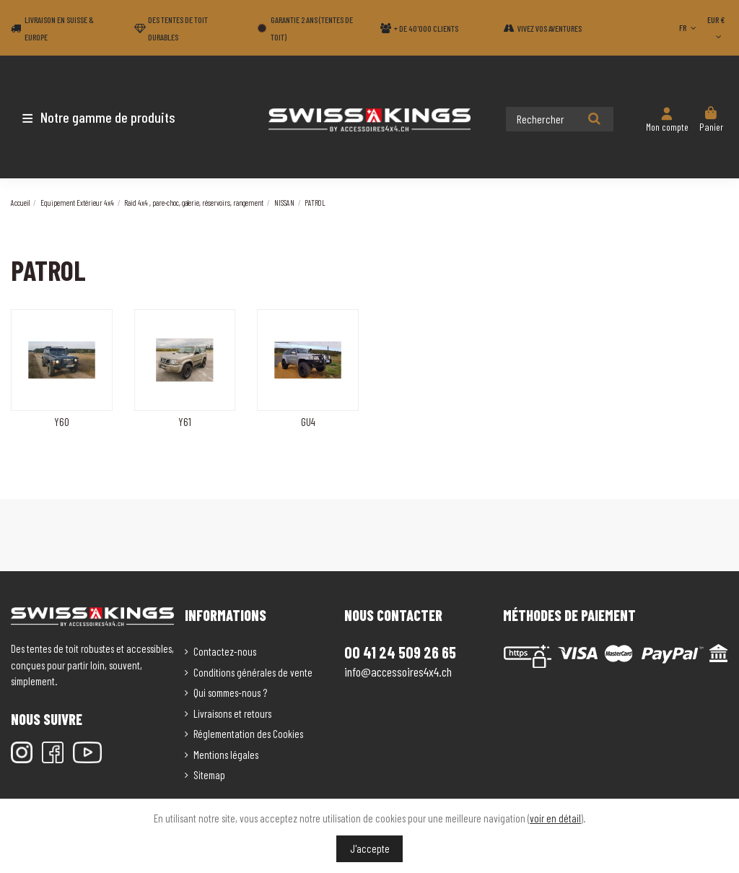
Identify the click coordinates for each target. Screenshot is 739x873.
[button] (95, 117)
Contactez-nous (224, 651)
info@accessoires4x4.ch (398, 671)
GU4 (308, 421)
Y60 (61, 421)
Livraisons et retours (232, 713)
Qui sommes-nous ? (230, 692)
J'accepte (370, 848)
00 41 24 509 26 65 (400, 652)
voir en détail (555, 818)
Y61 (184, 421)
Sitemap (209, 774)
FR (689, 27)
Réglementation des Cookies (248, 733)
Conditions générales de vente (252, 672)
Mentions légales (225, 754)
